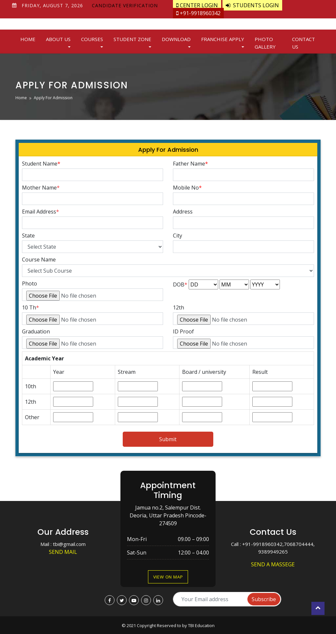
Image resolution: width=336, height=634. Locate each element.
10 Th (29, 307)
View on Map (168, 577)
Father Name (190, 163)
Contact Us (303, 43)
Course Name (39, 259)
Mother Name (41, 187)
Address (183, 211)
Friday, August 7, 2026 (52, 5)
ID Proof (183, 331)
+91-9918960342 (198, 13)
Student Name (41, 163)
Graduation (36, 331)
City (177, 235)
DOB (180, 284)
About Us (58, 39)
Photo (29, 283)
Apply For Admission (53, 98)
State (28, 235)
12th (178, 307)
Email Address (40, 211)
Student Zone (132, 39)
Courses (92, 39)
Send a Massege (273, 564)
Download (176, 39)
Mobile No (187, 187)
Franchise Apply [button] (222, 39)
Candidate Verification (125, 5)
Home (27, 39)
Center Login (197, 5)
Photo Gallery (265, 43)
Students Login (252, 5)
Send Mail (63, 551)
